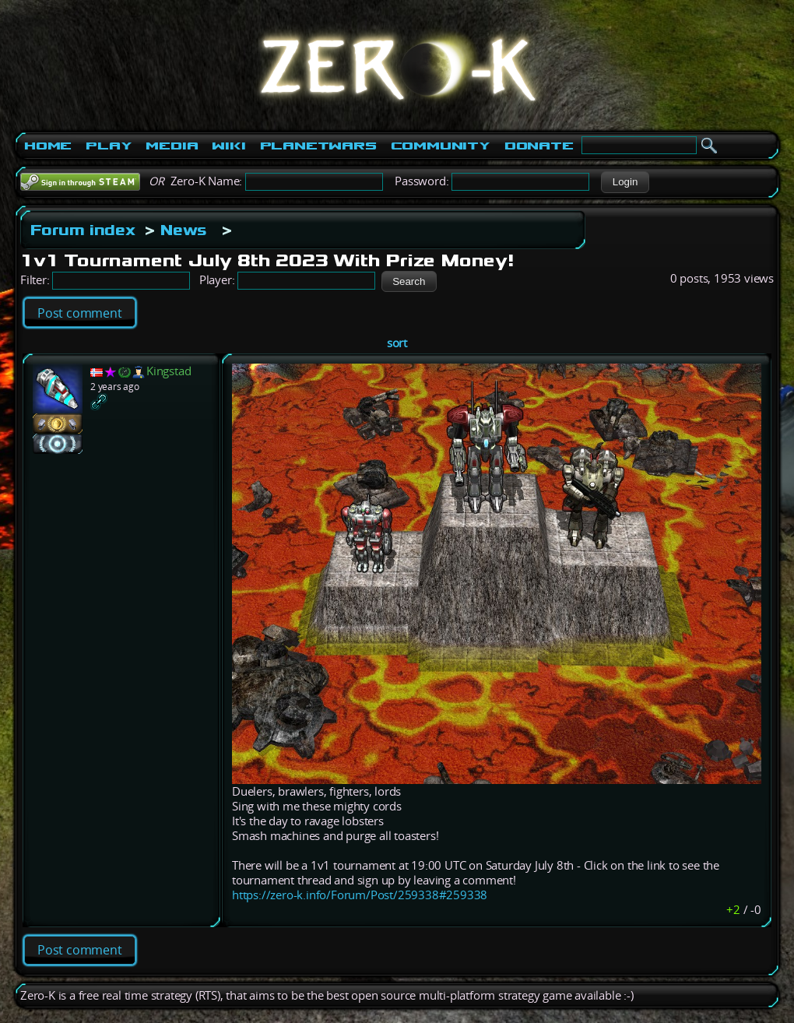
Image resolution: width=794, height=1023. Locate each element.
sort (397, 343)
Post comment (79, 313)
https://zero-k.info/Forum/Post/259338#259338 (359, 895)
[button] (624, 182)
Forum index (82, 229)
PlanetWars (318, 145)
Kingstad (168, 371)
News (183, 229)
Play (109, 145)
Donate (539, 145)
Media (172, 145)
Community (440, 145)
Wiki (228, 145)
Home (48, 145)
